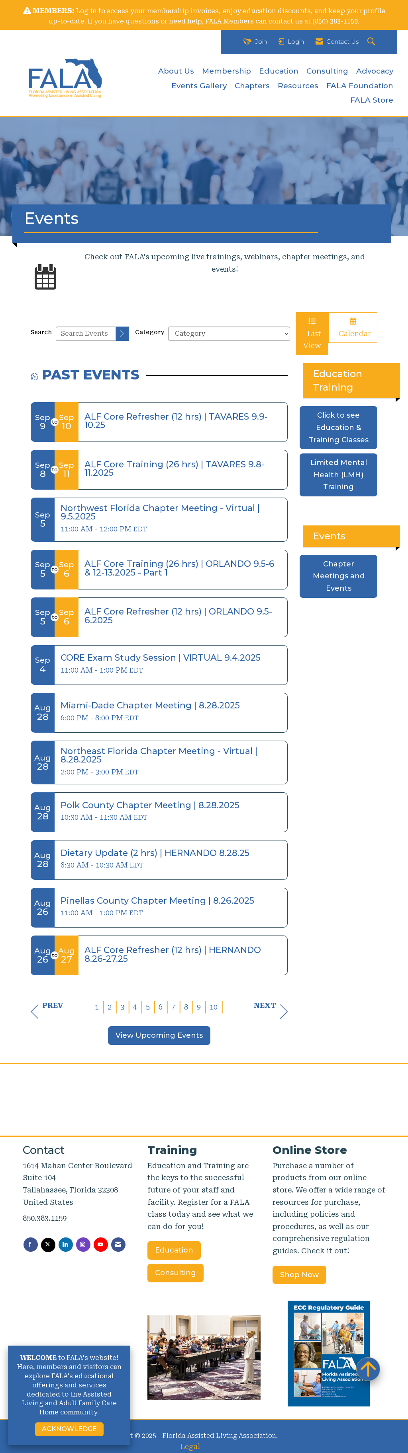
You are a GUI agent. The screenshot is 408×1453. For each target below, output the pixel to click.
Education (278, 71)
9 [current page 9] (199, 1007)
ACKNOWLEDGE (69, 1429)
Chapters (252, 85)
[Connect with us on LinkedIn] (66, 1245)
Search (41, 332)
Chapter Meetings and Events (339, 576)
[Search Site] (372, 42)
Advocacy (374, 71)
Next (271, 1011)
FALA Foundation (359, 85)
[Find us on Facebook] (31, 1245)
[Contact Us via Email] (118, 1245)
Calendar (353, 328)
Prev (47, 1011)
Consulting (327, 71)
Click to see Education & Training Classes (339, 427)
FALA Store (371, 100)
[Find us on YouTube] (101, 1245)
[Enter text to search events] (86, 334)
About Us (176, 71)
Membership (226, 71)
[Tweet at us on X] (48, 1245)
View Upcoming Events (159, 1035)
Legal (190, 1446)
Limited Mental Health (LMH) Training (338, 474)
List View (312, 334)
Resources (298, 85)
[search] (122, 334)
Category (149, 332)
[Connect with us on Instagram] (83, 1245)
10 (214, 1007)
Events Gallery (199, 85)
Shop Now (299, 1274)
